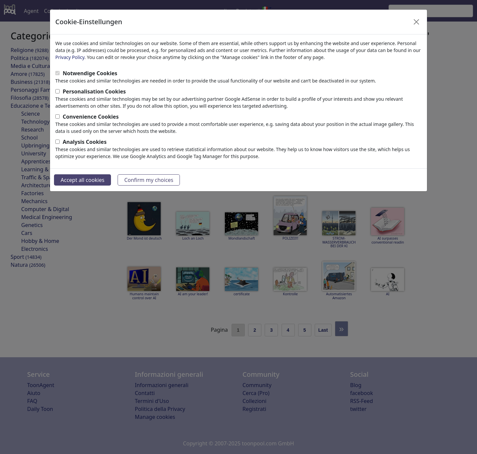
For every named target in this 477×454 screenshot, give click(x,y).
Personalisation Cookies (94, 91)
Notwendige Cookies (90, 73)
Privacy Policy (69, 57)
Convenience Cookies (91, 116)
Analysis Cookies (85, 141)
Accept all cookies (82, 180)
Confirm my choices (148, 180)
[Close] (416, 22)
